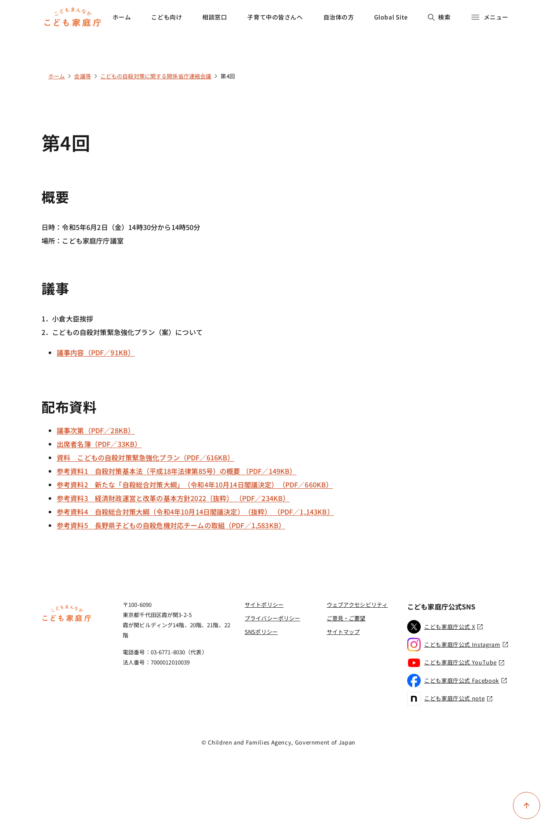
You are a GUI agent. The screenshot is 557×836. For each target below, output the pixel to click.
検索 (439, 17)
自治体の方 (338, 17)
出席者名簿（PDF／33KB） (99, 444)
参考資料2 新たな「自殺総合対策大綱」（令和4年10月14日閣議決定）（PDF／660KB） (195, 484)
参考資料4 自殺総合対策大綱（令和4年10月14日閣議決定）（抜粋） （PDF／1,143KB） (195, 512)
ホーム (122, 17)
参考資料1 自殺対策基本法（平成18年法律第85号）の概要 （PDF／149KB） (177, 471)
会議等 (82, 76)
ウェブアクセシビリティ (357, 605)
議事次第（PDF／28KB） (96, 430)
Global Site (391, 17)
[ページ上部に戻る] (526, 805)
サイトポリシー (264, 605)
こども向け (166, 17)
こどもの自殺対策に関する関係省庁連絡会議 (156, 76)
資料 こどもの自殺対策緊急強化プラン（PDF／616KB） (145, 457)
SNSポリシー (261, 632)
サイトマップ (343, 632)
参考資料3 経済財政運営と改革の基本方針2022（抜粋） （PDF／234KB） (173, 498)
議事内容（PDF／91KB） (96, 352)
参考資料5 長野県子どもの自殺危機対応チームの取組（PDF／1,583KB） (171, 525)
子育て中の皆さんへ (275, 17)
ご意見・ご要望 (346, 618)
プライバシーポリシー (272, 618)
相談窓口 (214, 17)
